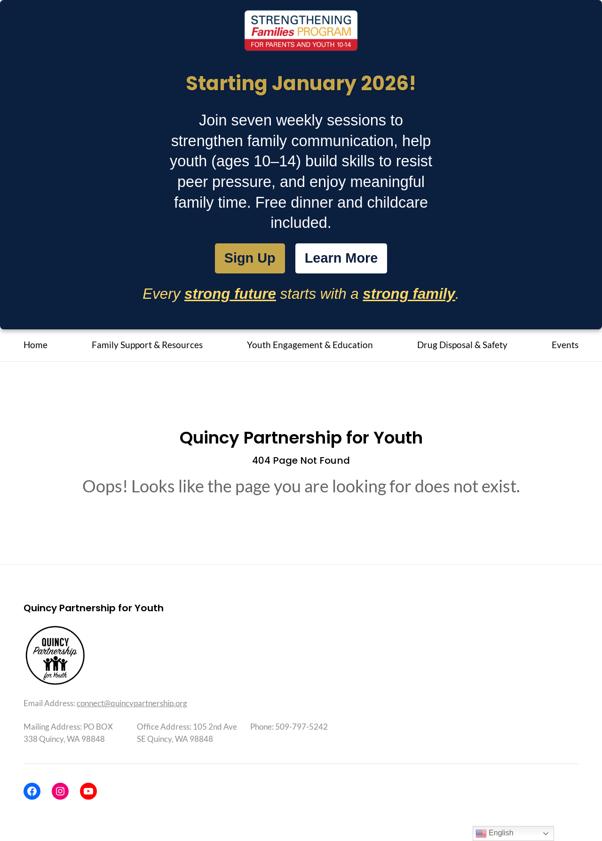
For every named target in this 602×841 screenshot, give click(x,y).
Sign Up (243, 260)
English (494, 833)
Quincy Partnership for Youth (301, 441)
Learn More (345, 260)
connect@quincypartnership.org (132, 707)
